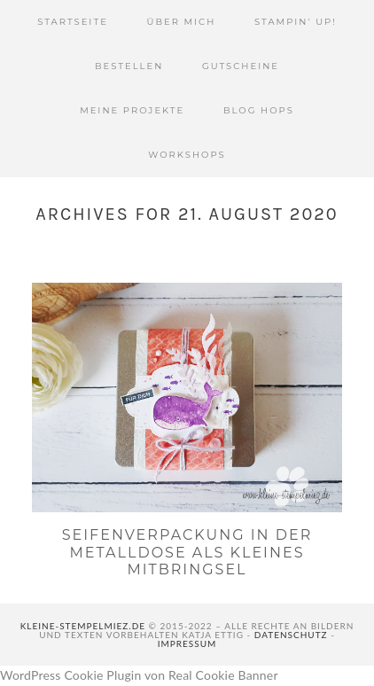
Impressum (187, 643)
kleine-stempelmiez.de (82, 625)
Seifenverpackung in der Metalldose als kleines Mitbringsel (187, 551)
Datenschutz (291, 634)
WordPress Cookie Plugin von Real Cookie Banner (139, 674)
